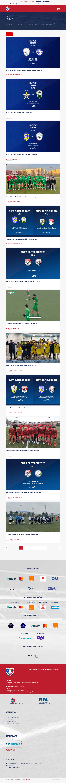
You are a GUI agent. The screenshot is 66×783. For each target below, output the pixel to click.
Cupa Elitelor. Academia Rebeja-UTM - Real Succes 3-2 (23, 450)
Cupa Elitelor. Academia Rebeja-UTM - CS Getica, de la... (23, 281)
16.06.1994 (48, 703)
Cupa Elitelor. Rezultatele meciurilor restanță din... (21, 366)
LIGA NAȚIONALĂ (29, 24)
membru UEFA (13, 703)
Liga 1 (37, 24)
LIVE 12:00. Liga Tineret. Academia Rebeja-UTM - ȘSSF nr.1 (24, 70)
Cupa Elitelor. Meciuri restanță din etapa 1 (19, 408)
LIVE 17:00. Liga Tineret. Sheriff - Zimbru (19, 112)
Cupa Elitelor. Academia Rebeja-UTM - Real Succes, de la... (24, 492)
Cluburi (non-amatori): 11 (13, 725)
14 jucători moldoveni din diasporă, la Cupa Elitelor (22, 323)
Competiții (8, 16)
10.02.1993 (20, 703)
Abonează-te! (42, 1)
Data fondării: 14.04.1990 (13, 717)
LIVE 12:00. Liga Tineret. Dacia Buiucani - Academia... (22, 154)
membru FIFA (42, 703)
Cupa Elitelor (9, 24)
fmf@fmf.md (11, 765)
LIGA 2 (42, 24)
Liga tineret (19, 24)
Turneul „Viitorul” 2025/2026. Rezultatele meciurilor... (22, 534)
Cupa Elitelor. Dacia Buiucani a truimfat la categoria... (22, 197)
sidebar (9, 34)
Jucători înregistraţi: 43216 (14, 723)
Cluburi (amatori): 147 (12, 721)
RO (56, 3)
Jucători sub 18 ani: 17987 (13, 727)
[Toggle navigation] (58, 9)
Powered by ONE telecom (56, 779)
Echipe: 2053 (10, 719)
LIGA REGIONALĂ (50, 24)
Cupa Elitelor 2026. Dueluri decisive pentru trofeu (21, 239)
